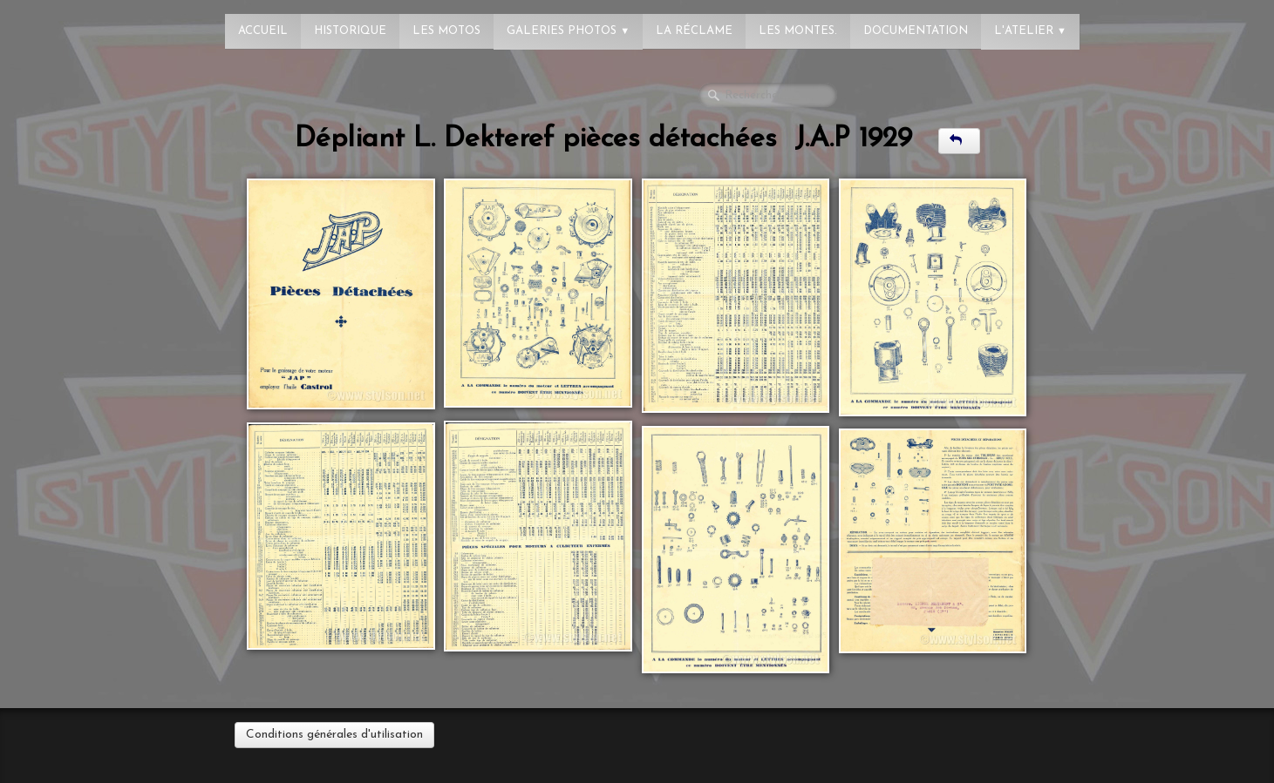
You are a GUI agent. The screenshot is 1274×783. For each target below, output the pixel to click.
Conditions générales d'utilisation (334, 734)
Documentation (915, 31)
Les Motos (446, 31)
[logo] (83, 22)
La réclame (694, 31)
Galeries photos (568, 31)
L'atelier (1030, 31)
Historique (350, 31)
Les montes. (798, 31)
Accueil (263, 31)
